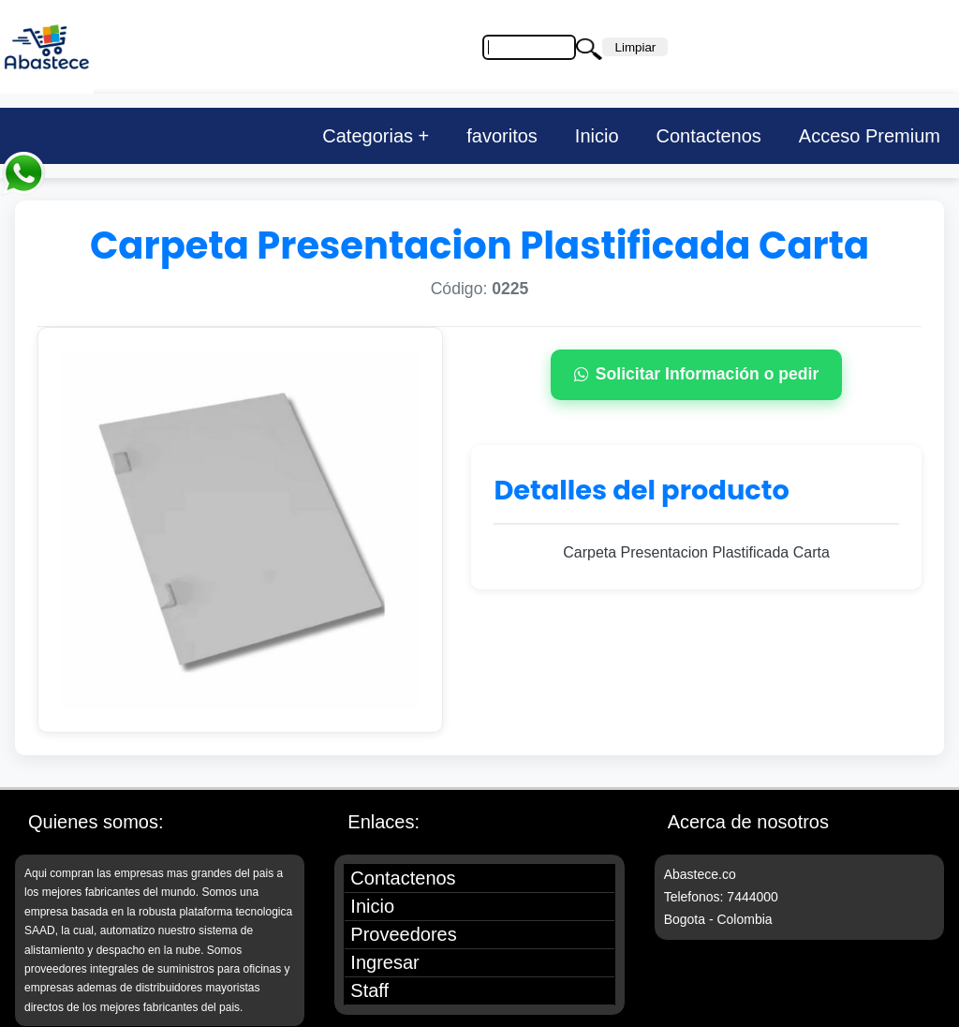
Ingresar (384, 962)
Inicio (597, 136)
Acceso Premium (869, 136)
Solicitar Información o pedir (696, 374)
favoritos (502, 136)
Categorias (367, 136)
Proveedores (403, 934)
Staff (369, 990)
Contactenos (709, 136)
